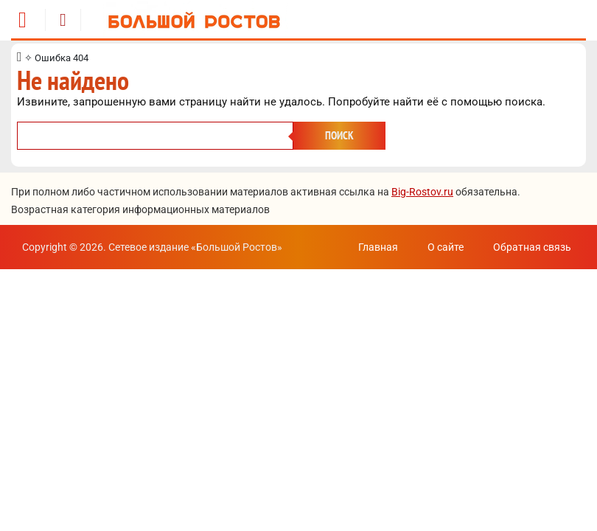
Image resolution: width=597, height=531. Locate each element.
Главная (378, 247)
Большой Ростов (236, 247)
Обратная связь (532, 247)
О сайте (445, 247)
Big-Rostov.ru (422, 192)
